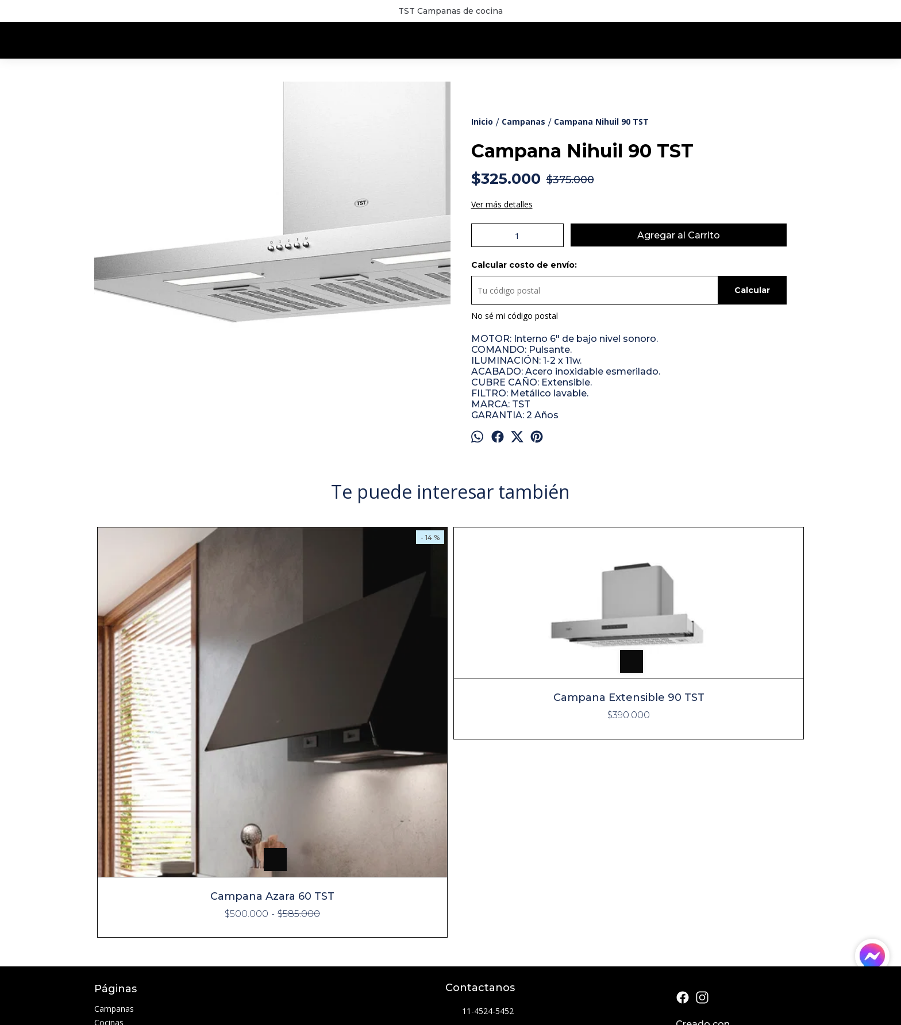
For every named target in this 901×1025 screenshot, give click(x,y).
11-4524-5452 (479, 834)
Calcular (752, 290)
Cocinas (109, 844)
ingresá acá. (400, 997)
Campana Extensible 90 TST (361, 620)
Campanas (114, 830)
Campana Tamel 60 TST (717, 547)
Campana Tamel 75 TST (539, 547)
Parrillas (109, 885)
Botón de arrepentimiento (455, 997)
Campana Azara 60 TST (183, 718)
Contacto (111, 913)
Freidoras (111, 871)
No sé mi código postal (514, 315)
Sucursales (114, 899)
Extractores (115, 858)
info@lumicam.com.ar (494, 854)
